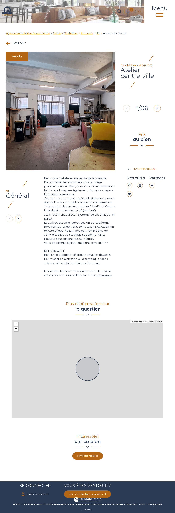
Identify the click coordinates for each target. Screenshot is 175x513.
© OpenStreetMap (155, 321)
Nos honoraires (83, 504)
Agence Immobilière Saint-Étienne (28, 33)
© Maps (142, 321)
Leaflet (133, 321)
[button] (157, 108)
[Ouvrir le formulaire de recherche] (119, 11)
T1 (98, 33)
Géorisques (104, 275)
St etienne (70, 33)
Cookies (87, 509)
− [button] (16, 329)
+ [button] (16, 324)
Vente (57, 33)
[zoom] (60, 111)
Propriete (87, 33)
